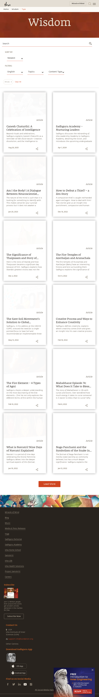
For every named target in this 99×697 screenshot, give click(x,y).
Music (7, 523)
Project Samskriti (12, 571)
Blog (7, 518)
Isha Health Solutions (14, 566)
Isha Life (8, 561)
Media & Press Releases (15, 528)
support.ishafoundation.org (20, 639)
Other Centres (12, 644)
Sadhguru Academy (13, 545)
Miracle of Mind (12, 512)
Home (6, 9)
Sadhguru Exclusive (13, 539)
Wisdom (15, 9)
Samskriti (9, 555)
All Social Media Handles (46, 690)
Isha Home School (13, 550)
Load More (49, 484)
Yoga (7, 534)
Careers (8, 577)
